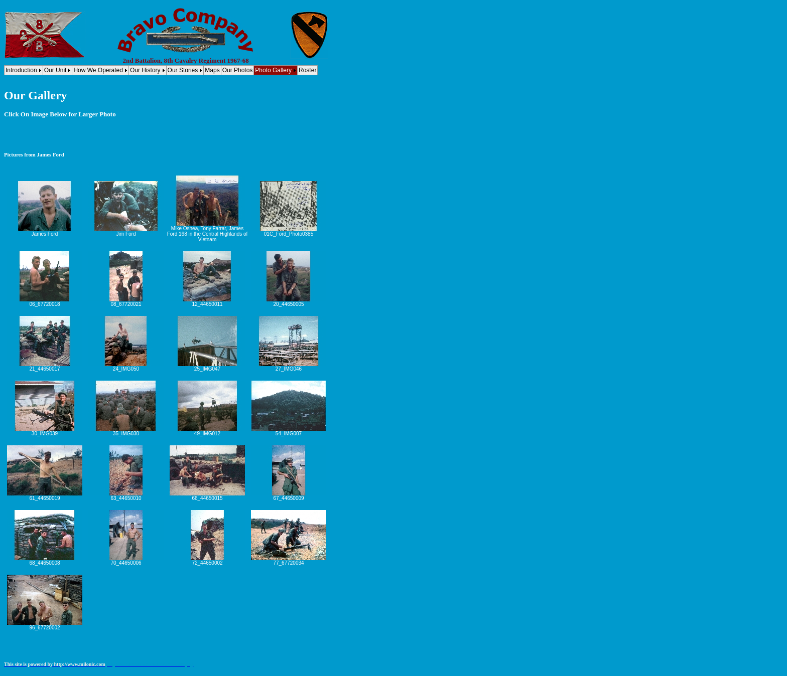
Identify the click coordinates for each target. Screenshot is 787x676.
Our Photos (237, 70)
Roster (307, 70)
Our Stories (183, 70)
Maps (212, 70)
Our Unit (55, 70)
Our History (145, 70)
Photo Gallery (273, 70)
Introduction (21, 70)
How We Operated (98, 70)
